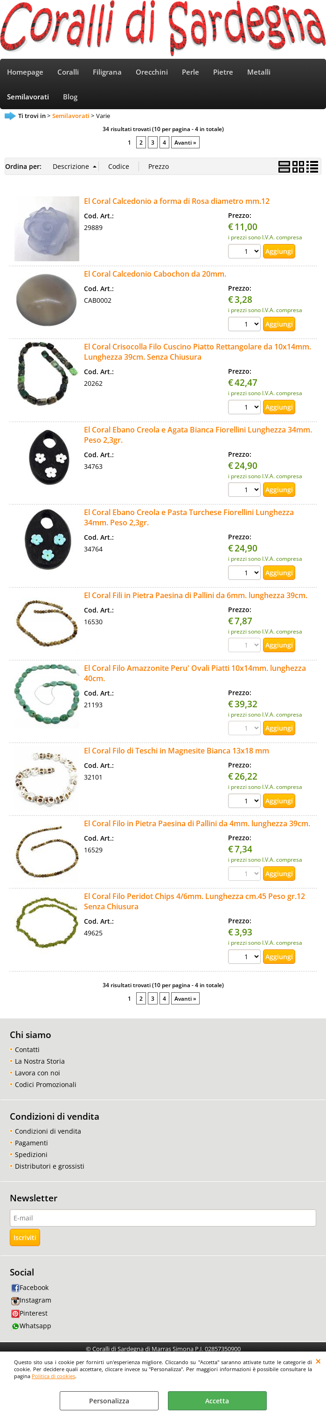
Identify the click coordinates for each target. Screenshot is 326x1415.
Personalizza (109, 1400)
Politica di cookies (53, 1376)
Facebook (30, 1287)
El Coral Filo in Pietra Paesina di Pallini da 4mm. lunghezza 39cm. (197, 823)
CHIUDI (318, 1361)
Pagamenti (31, 1142)
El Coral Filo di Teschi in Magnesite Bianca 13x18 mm (176, 751)
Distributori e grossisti (49, 1166)
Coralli (68, 72)
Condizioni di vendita (48, 1131)
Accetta (217, 1400)
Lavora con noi (37, 1072)
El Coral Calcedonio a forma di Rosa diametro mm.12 (177, 201)
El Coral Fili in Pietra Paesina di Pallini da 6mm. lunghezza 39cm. (195, 595)
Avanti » (185, 142)
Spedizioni (31, 1154)
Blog (70, 97)
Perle (190, 72)
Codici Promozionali (45, 1084)
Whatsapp (31, 1325)
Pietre (223, 72)
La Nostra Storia (40, 1061)
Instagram (31, 1300)
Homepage (25, 72)
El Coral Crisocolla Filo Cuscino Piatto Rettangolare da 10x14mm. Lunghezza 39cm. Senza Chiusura (197, 352)
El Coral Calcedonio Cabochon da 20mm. (155, 274)
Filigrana (107, 72)
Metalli (259, 72)
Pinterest (29, 1313)
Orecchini (152, 72)
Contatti (27, 1049)
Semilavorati (28, 97)
